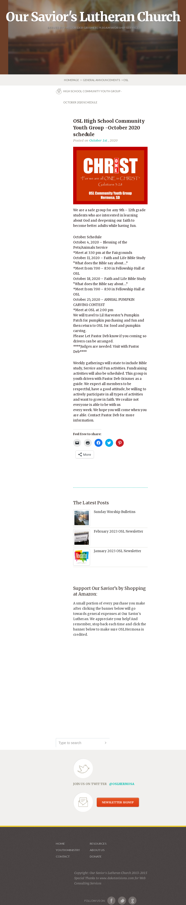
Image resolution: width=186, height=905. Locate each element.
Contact (63, 856)
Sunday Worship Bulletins (114, 512)
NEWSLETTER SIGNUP (118, 802)
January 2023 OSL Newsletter (117, 551)
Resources (98, 843)
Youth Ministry (68, 850)
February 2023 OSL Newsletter (118, 531)
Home (60, 843)
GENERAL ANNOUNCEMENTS (101, 80)
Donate (96, 856)
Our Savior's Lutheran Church (93, 17)
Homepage (71, 80)
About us (97, 850)
